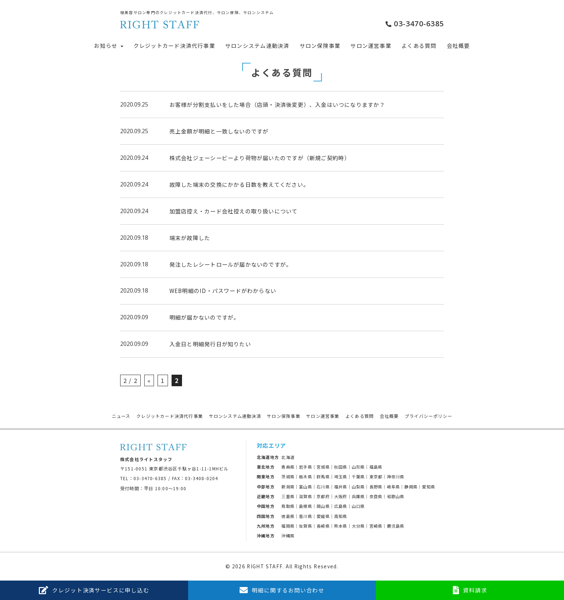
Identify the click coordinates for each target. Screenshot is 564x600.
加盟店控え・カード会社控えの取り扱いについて (233, 211)
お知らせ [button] (108, 45)
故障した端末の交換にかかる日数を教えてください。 (239, 184)
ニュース (121, 416)
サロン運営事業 (370, 45)
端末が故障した (189, 238)
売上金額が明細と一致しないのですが (219, 131)
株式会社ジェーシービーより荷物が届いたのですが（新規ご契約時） (259, 158)
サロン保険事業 (320, 45)
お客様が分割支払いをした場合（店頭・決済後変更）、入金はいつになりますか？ (277, 104)
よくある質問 (418, 45)
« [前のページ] (149, 380)
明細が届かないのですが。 (204, 317)
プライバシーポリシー (428, 416)
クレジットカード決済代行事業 (174, 45)
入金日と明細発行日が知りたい (210, 344)
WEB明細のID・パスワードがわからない (222, 290)
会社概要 (458, 45)
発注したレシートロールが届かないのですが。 (230, 264)
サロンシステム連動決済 (257, 45)
